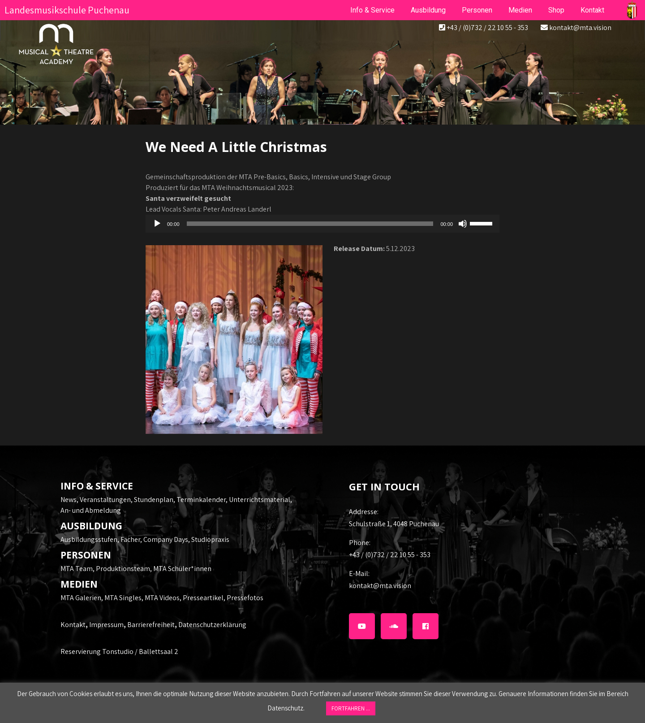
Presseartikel (203, 597)
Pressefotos (245, 597)
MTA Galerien (80, 597)
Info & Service (372, 10)
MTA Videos (162, 597)
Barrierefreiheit (151, 624)
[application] (322, 224)
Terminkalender (201, 499)
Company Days (165, 539)
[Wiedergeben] (157, 223)
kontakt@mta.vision (580, 27)
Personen (477, 10)
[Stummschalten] (462, 223)
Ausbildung (428, 10)
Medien (520, 10)
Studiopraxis (210, 539)
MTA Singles (123, 597)
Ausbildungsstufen (88, 539)
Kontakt (73, 624)
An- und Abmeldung (90, 510)
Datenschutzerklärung (212, 624)
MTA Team (76, 568)
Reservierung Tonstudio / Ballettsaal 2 (119, 651)
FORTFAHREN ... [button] (350, 708)
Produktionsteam (123, 568)
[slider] (310, 223)
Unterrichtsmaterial (259, 499)
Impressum (106, 624)
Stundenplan (153, 499)
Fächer (130, 539)
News (68, 499)
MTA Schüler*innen (182, 568)
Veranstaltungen (105, 499)
